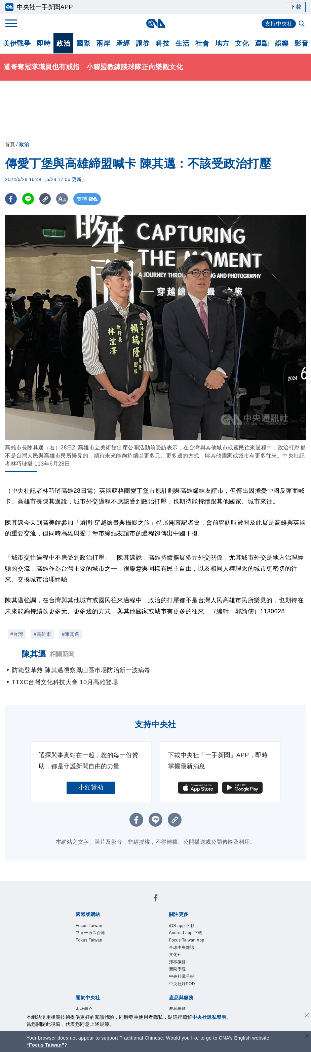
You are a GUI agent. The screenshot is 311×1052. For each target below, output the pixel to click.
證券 (143, 43)
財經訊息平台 (180, 976)
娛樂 (281, 43)
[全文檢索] (302, 24)
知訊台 (208, 976)
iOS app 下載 (81, 922)
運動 (262, 43)
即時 (43, 43)
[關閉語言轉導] (307, 1037)
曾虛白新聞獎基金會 (90, 1004)
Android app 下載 (124, 922)
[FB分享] (11, 199)
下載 (295, 7)
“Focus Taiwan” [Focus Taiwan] (46, 1045)
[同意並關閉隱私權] (307, 1016)
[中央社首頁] (155, 23)
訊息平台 (149, 976)
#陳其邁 (70, 634)
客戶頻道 (99, 976)
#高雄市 (42, 634)
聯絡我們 (105, 958)
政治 (63, 43)
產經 (123, 43)
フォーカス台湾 (123, 904)
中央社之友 (233, 976)
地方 (222, 43)
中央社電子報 (140, 931)
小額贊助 (90, 787)
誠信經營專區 (230, 949)
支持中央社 (279, 24)
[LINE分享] (28, 199)
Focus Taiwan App (174, 922)
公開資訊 (124, 949)
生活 (182, 43)
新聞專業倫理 (192, 949)
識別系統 (99, 949)
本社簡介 (74, 949)
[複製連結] (45, 199)
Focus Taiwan (81, 904)
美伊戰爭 (17, 43)
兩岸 (103, 43)
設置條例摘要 (155, 949)
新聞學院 (109, 931)
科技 (162, 43)
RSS (68, 985)
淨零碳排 (84, 931)
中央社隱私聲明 (209, 1017)
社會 (202, 43)
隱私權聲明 (77, 958)
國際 (83, 43)
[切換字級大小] (62, 199)
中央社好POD (178, 931)
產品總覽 (74, 976)
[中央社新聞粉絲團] (64, 886)
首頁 (10, 144)
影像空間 (124, 976)
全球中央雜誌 (218, 922)
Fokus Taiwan (164, 904)
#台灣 (16, 634)
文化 (242, 43)
